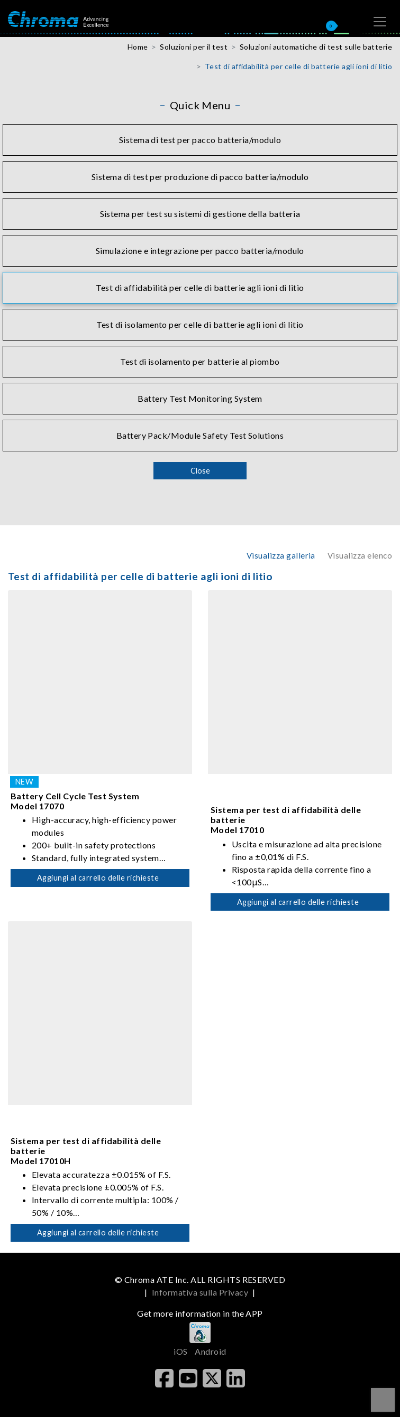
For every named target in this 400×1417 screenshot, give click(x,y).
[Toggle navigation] (380, 21)
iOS (180, 1351)
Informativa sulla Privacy (200, 1292)
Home (138, 46)
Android (210, 1351)
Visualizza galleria (281, 555)
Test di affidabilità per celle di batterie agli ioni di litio (298, 66)
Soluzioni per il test (194, 46)
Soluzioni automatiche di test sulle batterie (316, 46)
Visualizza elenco (360, 555)
